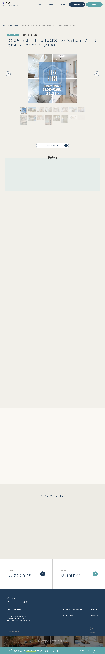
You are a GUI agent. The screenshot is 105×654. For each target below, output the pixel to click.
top (3, 26)
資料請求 (94, 4)
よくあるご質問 (61, 4)
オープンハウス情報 (12, 26)
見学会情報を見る (57, 145)
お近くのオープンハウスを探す (46, 4)
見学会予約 (77, 4)
